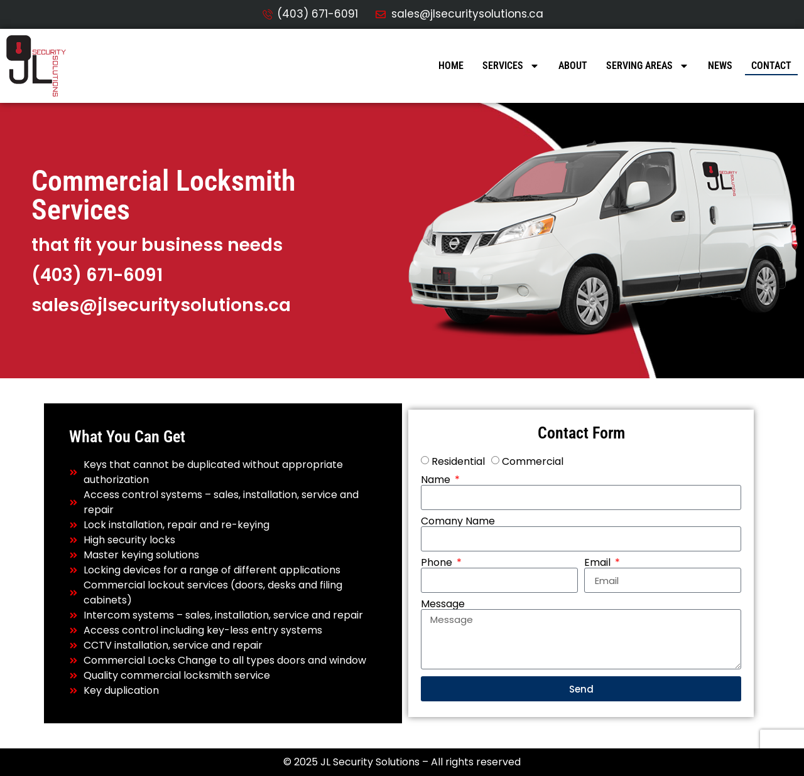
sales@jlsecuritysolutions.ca (161, 305)
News (720, 66)
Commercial (532, 461)
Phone (438, 563)
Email (598, 563)
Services (511, 65)
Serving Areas (647, 65)
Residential (458, 461)
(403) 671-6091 (97, 275)
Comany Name (458, 521)
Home (451, 66)
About (572, 66)
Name (437, 480)
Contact (771, 66)
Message (443, 604)
